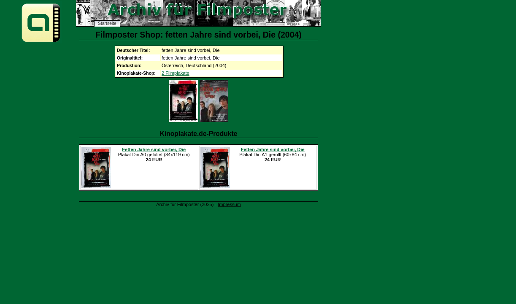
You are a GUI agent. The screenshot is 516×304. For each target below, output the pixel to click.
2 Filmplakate (175, 73)
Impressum (229, 204)
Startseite (107, 23)
